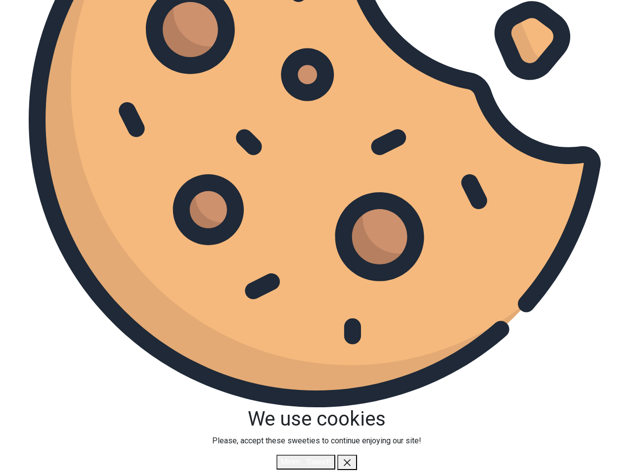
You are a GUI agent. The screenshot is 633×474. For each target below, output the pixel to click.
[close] (347, 462)
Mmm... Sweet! (305, 462)
